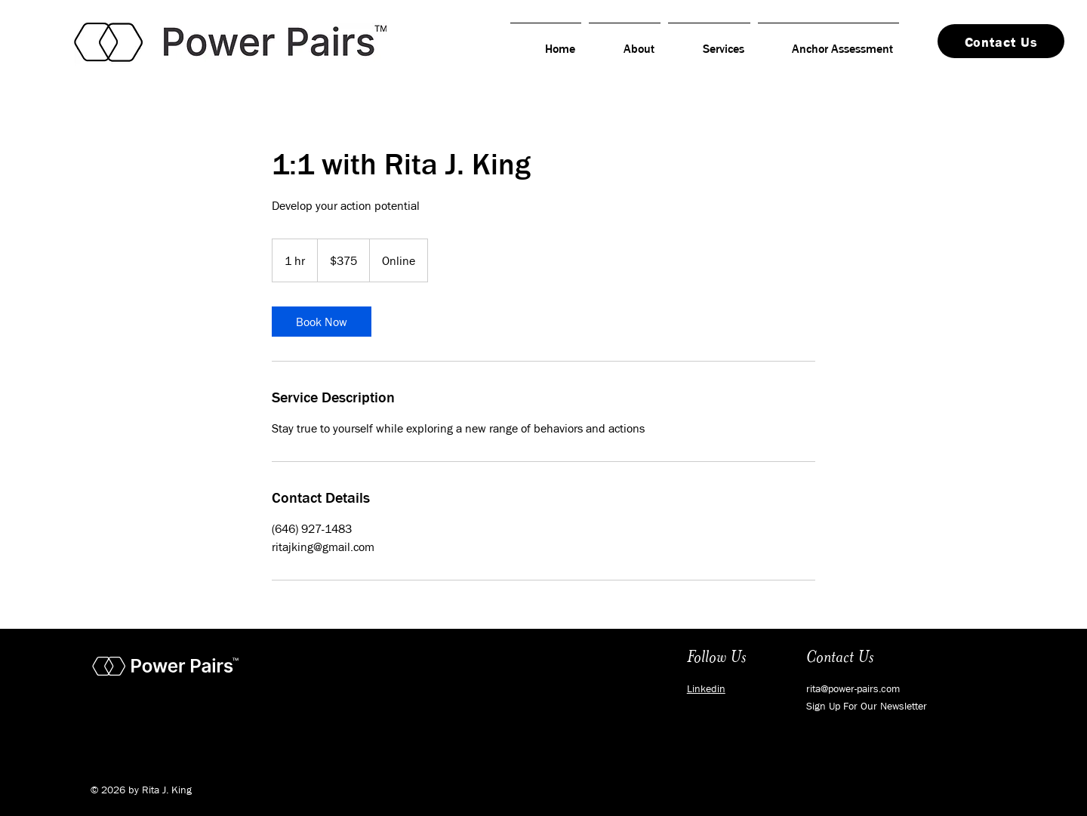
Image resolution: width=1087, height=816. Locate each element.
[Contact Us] (1001, 41)
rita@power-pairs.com (853, 688)
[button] (866, 705)
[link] (321, 321)
